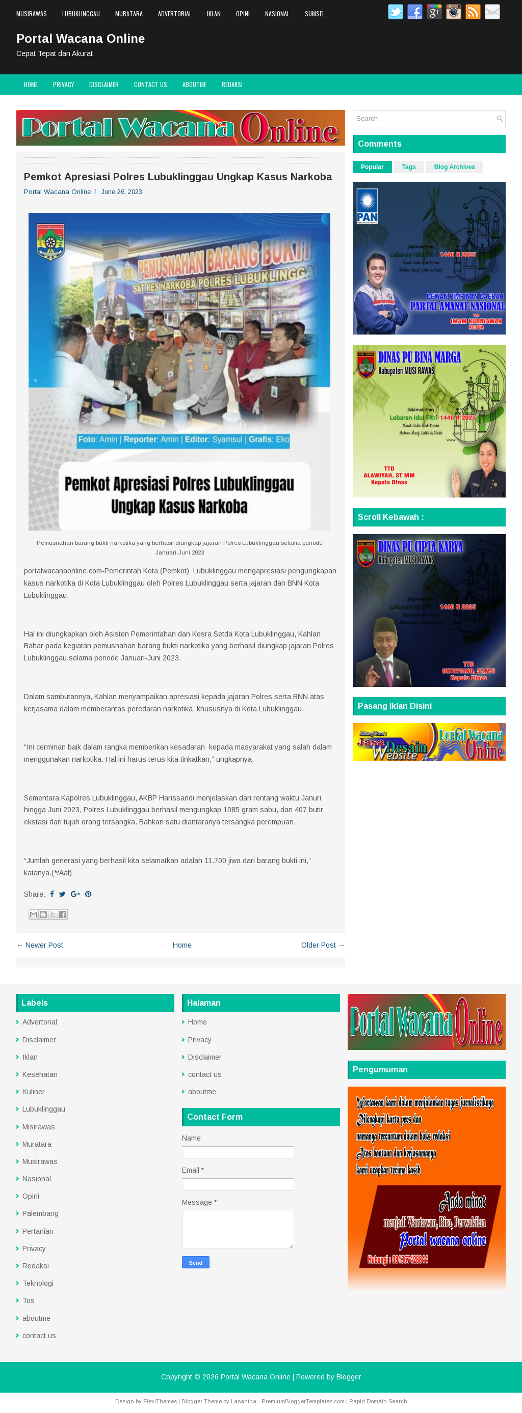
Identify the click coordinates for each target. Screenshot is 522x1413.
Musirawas (31, 13)
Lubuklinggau (81, 13)
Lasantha (243, 1401)
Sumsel (315, 13)
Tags (409, 167)
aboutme (194, 84)
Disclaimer (104, 84)
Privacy (63, 84)
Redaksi (232, 84)
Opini (243, 13)
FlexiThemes (160, 1401)
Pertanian (38, 1231)
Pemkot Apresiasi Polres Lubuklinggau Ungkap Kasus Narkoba (178, 176)
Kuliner (33, 1092)
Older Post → (323, 945)
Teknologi (38, 1283)
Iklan (214, 13)
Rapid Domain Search (378, 1401)
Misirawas (38, 1127)
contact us (150, 84)
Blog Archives (454, 167)
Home (31, 84)
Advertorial (175, 13)
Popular (372, 167)
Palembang (40, 1213)
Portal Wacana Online (80, 38)
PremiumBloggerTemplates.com (303, 1401)
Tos (28, 1300)
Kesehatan (40, 1074)
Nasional (277, 13)
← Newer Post (39, 945)
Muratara (129, 13)
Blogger (348, 1377)
